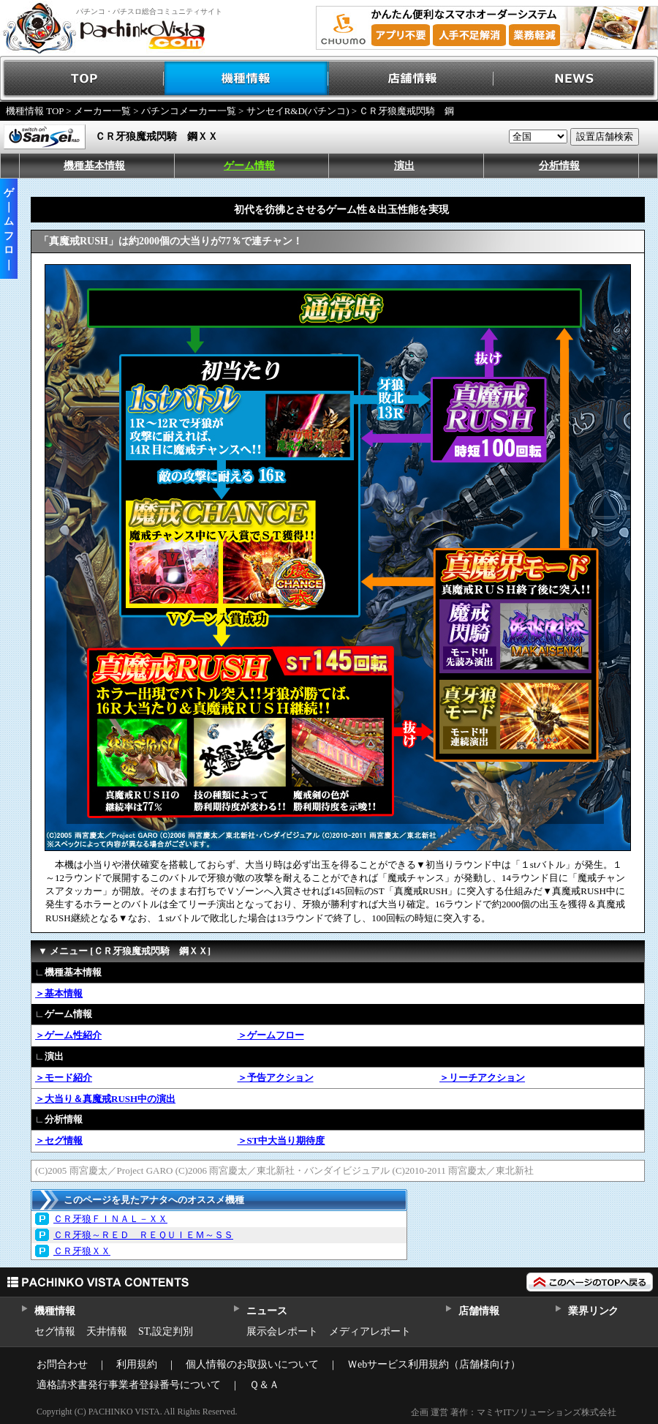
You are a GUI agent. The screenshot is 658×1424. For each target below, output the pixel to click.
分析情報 (559, 165)
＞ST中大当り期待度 (281, 1140)
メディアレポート (370, 1331)
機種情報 (246, 79)
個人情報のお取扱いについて (252, 1364)
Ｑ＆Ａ (264, 1384)
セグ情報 (54, 1331)
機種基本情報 (94, 165)
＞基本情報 (59, 993)
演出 (404, 165)
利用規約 (136, 1364)
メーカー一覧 (102, 110)
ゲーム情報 (249, 165)
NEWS (576, 79)
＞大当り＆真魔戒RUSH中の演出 (105, 1098)
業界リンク (593, 1310)
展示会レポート (282, 1331)
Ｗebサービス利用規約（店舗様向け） (434, 1364)
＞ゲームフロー (271, 1035)
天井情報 (106, 1331)
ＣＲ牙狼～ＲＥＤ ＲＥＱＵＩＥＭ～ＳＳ (143, 1234)
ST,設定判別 (165, 1331)
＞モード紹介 (63, 1077)
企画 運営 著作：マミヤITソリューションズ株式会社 (513, 1412)
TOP (82, 79)
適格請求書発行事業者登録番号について (129, 1384)
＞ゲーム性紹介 (68, 1035)
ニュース (266, 1310)
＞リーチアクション (482, 1077)
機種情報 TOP (35, 110)
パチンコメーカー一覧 (188, 110)
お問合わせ (62, 1364)
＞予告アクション (276, 1077)
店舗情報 (411, 79)
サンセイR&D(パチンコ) (297, 110)
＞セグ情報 (59, 1140)
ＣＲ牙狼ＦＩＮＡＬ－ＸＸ (110, 1218)
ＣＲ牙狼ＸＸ (81, 1250)
